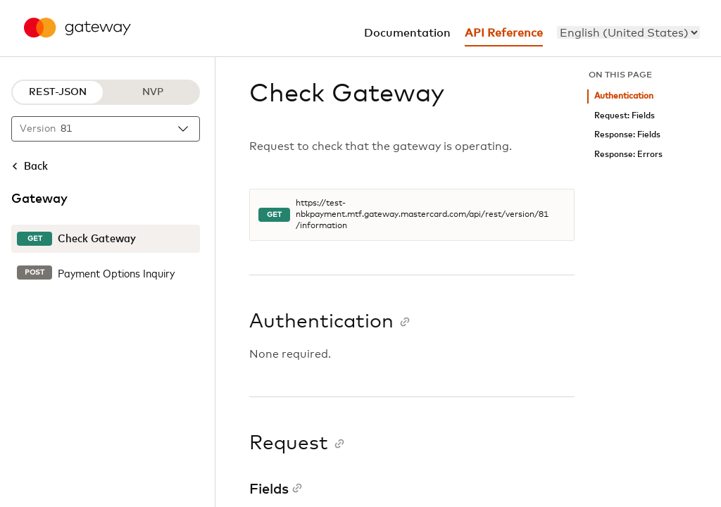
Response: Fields (627, 134)
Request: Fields (624, 115)
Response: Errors (628, 154)
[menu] (628, 32)
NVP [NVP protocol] (152, 92)
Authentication (623, 96)
